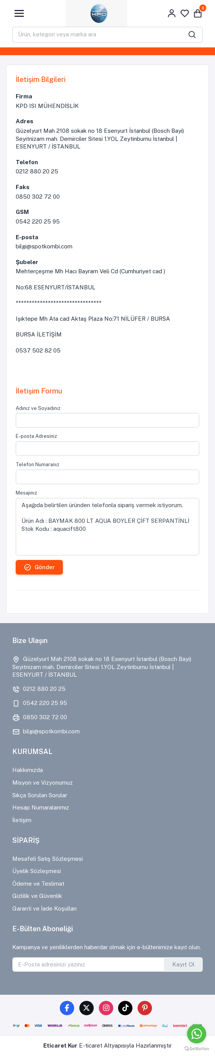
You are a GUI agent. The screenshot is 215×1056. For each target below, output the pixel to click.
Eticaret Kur (60, 1045)
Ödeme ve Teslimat (38, 883)
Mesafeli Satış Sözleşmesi (47, 858)
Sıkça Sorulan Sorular (39, 795)
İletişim (21, 820)
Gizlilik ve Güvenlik (37, 896)
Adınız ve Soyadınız (38, 408)
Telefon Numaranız (37, 464)
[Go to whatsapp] (196, 1033)
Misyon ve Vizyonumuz (42, 782)
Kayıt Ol (183, 964)
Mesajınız (26, 493)
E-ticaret (90, 1045)
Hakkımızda (27, 770)
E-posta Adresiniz (36, 436)
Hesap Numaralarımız (40, 807)
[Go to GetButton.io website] (196, 1048)
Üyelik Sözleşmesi (36, 871)
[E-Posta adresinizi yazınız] (88, 964)
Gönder (39, 567)
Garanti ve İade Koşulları (44, 908)
